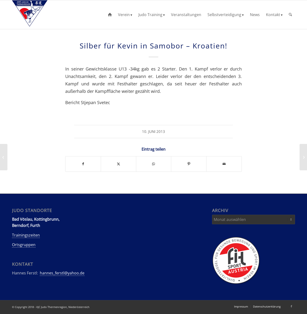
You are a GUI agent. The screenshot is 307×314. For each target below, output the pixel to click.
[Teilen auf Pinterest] (188, 163)
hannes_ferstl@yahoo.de (62, 273)
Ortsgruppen (23, 244)
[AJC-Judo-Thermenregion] (29, 14)
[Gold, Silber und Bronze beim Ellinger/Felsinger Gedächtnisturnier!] (303, 157)
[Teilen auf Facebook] (83, 163)
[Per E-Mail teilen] (224, 163)
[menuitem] (110, 14)
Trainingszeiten (26, 235)
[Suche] (290, 14)
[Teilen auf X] (118, 163)
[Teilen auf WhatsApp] (153, 163)
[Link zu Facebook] (291, 306)
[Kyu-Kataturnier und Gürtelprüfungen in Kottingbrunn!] (3, 157)
